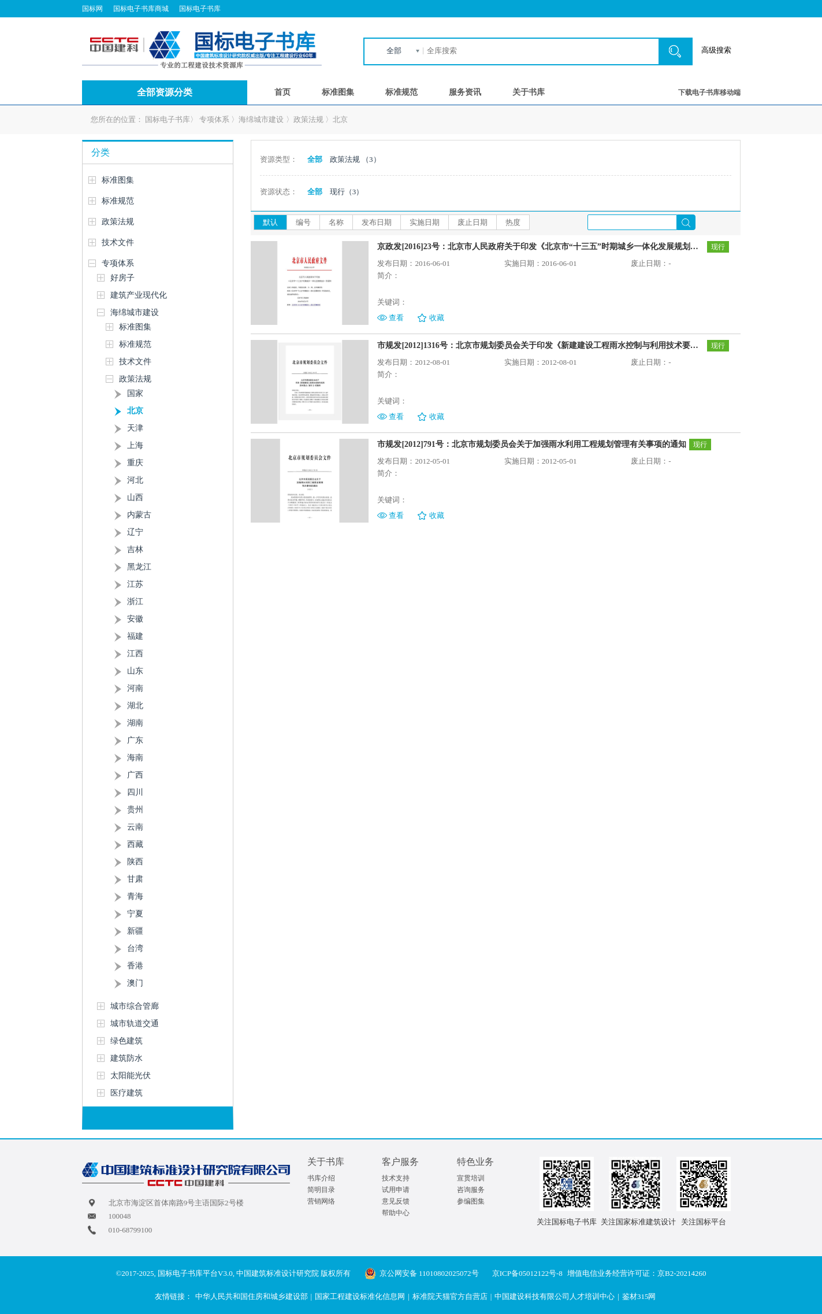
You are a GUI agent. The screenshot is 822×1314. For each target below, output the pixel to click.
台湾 (135, 948)
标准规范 (401, 92)
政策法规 (308, 119)
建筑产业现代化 (138, 295)
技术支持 (396, 1178)
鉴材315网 (639, 1296)
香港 (135, 965)
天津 (135, 428)
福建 (135, 636)
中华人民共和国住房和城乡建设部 (251, 1296)
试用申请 (396, 1190)
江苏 (135, 584)
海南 (135, 757)
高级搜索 (716, 50)
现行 (347, 191)
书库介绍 (321, 1178)
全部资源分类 (164, 92)
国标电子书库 (200, 9)
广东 (135, 740)
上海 (135, 445)
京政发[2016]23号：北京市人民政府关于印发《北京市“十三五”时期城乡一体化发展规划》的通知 (540, 246)
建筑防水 (126, 1058)
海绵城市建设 (261, 119)
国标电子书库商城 (141, 9)
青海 (135, 896)
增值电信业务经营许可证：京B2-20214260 (636, 1273)
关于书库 (528, 92)
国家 (135, 393)
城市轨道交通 (134, 1023)
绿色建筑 (126, 1041)
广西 (135, 775)
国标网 (92, 9)
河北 (135, 480)
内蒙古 (139, 514)
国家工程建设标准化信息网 (360, 1296)
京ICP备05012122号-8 (527, 1273)
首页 (282, 92)
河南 (135, 688)
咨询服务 (471, 1190)
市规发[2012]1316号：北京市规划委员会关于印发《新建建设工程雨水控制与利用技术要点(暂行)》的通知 (540, 345)
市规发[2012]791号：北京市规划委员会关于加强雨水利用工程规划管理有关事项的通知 (531, 444)
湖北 (135, 705)
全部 (393, 50)
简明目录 (321, 1190)
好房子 (122, 277)
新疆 (135, 931)
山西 (135, 497)
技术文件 (118, 242)
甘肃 (135, 879)
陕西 (135, 861)
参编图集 (471, 1201)
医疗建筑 (126, 1093)
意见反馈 (396, 1201)
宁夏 (135, 913)
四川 (135, 792)
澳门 (135, 983)
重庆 (135, 462)
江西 (135, 653)
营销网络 (321, 1201)
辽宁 (135, 532)
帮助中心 (396, 1213)
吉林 (135, 549)
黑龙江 (139, 566)
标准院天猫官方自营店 (450, 1296)
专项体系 (214, 119)
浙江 (135, 601)
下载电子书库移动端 (709, 92)
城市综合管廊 (134, 1006)
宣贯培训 (471, 1178)
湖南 (135, 723)
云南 (135, 827)
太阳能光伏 (130, 1075)
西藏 (135, 844)
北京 (340, 119)
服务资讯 (465, 92)
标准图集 (338, 92)
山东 (135, 671)
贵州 (135, 809)
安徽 (135, 619)
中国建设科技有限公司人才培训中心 (554, 1296)
